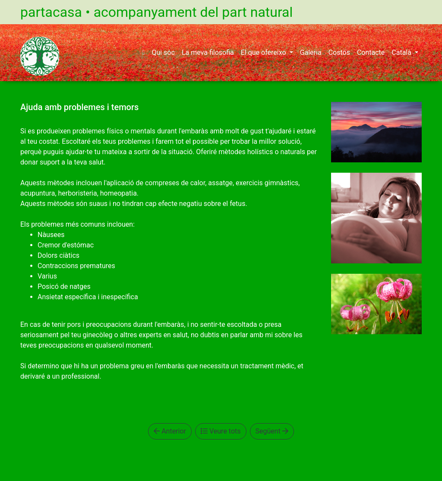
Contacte (371, 52)
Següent (272, 431)
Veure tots (221, 431)
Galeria (311, 52)
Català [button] (402, 52)
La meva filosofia (208, 52)
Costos (339, 52)
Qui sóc (163, 52)
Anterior (170, 431)
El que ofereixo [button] (264, 52)
